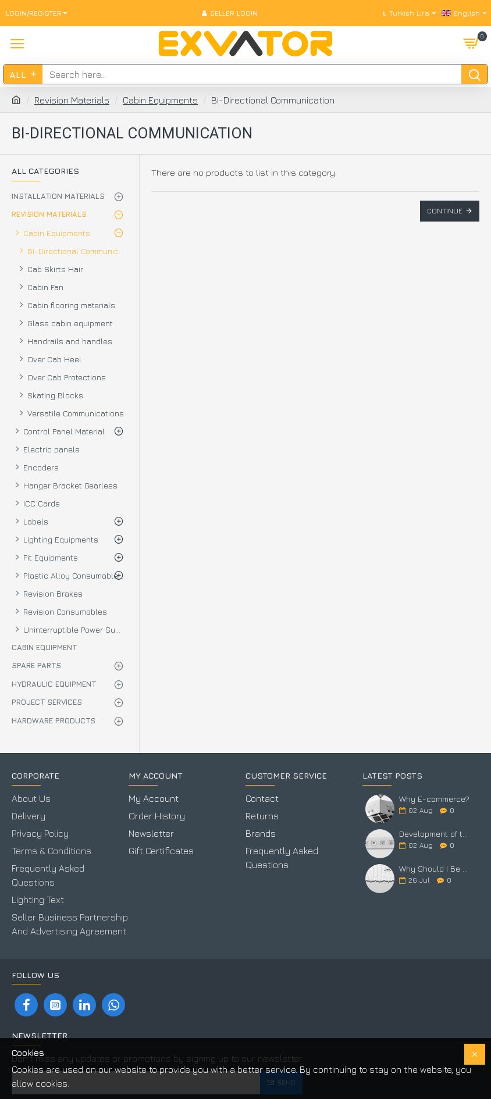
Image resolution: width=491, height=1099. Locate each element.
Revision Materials (71, 100)
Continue (444, 210)
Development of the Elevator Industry (435, 833)
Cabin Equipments (160, 100)
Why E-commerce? (434, 798)
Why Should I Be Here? (435, 869)
